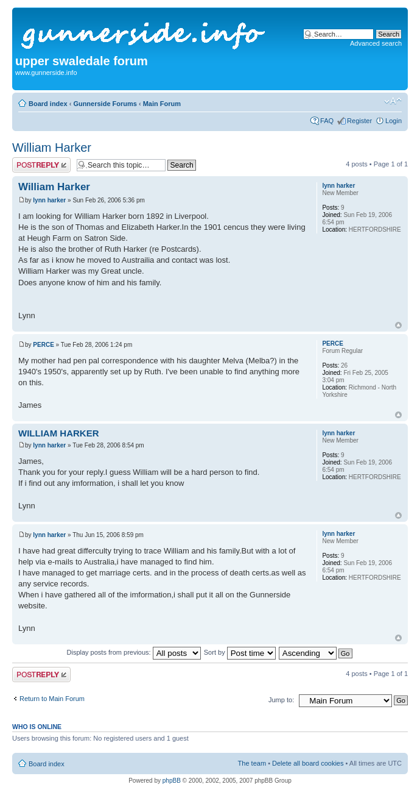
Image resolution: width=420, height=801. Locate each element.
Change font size (393, 101)
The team (252, 763)
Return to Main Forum (52, 698)
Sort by (240, 652)
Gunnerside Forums (105, 103)
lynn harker (49, 200)
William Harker (51, 147)
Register (359, 120)
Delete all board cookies (307, 763)
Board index (48, 103)
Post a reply (41, 165)
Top (398, 325)
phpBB (172, 780)
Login (393, 120)
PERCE (43, 344)
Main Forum (162, 103)
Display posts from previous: (134, 652)
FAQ (327, 120)
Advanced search (376, 43)
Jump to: (281, 699)
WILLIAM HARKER (58, 433)
